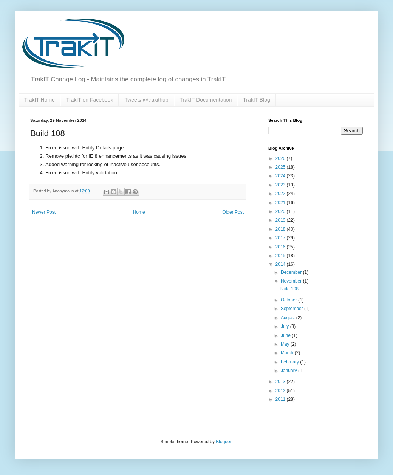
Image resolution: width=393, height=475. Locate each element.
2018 (281, 229)
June (286, 335)
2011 (281, 399)
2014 (281, 264)
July (285, 326)
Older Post (233, 212)
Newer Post (44, 212)
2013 (281, 381)
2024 (281, 176)
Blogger (223, 441)
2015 (281, 255)
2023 (281, 185)
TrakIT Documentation (206, 100)
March (288, 352)
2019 (281, 220)
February (290, 362)
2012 (281, 390)
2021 (281, 202)
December (292, 272)
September (292, 308)
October (289, 300)
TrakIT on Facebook (89, 100)
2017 (281, 238)
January (289, 370)
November (292, 281)
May (286, 344)
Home (139, 212)
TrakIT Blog (256, 100)
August (288, 317)
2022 (281, 193)
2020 (281, 211)
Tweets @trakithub (146, 100)
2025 (281, 167)
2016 (281, 247)
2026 (281, 158)
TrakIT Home (39, 100)
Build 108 (289, 289)
